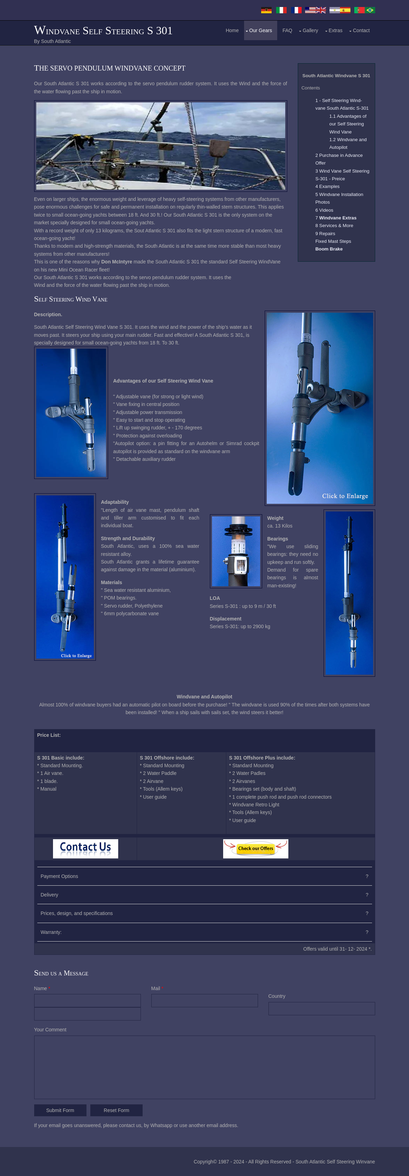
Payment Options (59, 876)
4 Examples (328, 186)
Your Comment (50, 1029)
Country (277, 996)
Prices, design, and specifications (77, 913)
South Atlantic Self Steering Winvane (335, 1161)
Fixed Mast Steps (333, 241)
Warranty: (51, 932)
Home (232, 30)
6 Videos (325, 210)
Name (42, 988)
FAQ (287, 30)
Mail (157, 988)
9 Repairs (325, 233)
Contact (361, 30)
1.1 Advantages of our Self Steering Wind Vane (348, 124)
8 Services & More (335, 225)
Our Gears (260, 30)
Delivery (50, 895)
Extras (336, 30)
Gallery (310, 30)
